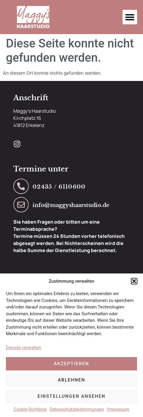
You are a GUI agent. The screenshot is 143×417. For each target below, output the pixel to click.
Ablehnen (71, 380)
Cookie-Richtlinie (30, 409)
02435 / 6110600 (59, 187)
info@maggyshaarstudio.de (71, 205)
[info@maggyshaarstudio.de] (21, 204)
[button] (134, 281)
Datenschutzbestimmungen (77, 409)
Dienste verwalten (23, 347)
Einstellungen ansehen (71, 396)
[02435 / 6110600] (21, 186)
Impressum (118, 409)
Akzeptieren (71, 363)
